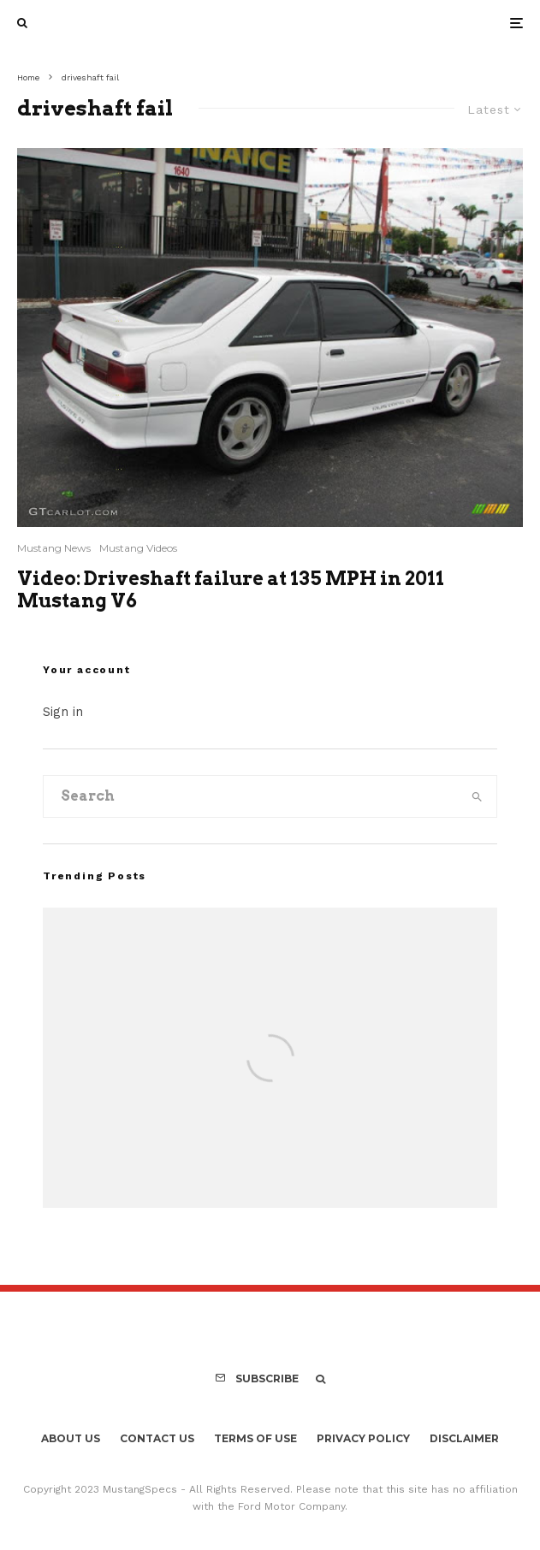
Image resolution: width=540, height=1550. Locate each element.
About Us (70, 1438)
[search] (477, 796)
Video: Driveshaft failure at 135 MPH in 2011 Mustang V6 (230, 589)
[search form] (251, 796)
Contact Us (157, 1438)
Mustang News (54, 547)
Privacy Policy (363, 1438)
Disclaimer (464, 1438)
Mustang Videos (138, 547)
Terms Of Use (255, 1438)
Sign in (63, 711)
